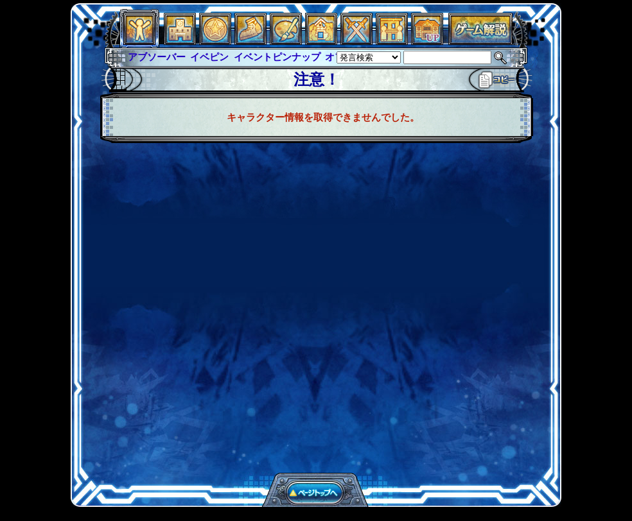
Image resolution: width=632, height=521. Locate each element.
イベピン (209, 56)
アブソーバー (157, 56)
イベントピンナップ (277, 56)
